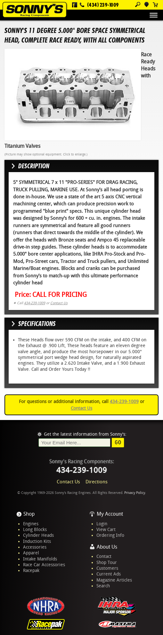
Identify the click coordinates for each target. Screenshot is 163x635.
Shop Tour (106, 562)
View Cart (106, 529)
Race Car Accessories (44, 564)
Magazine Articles (114, 580)
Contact (103, 556)
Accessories (34, 547)
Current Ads (108, 573)
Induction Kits (37, 541)
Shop (29, 514)
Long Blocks (35, 529)
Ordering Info (110, 535)
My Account (110, 514)
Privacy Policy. (135, 493)
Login (101, 523)
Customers (107, 568)
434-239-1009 (34, 303)
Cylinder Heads (38, 535)
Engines (30, 523)
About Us (107, 547)
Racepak (31, 570)
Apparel (31, 552)
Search (103, 585)
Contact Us (59, 303)
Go (118, 442)
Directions (97, 482)
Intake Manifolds (40, 558)
